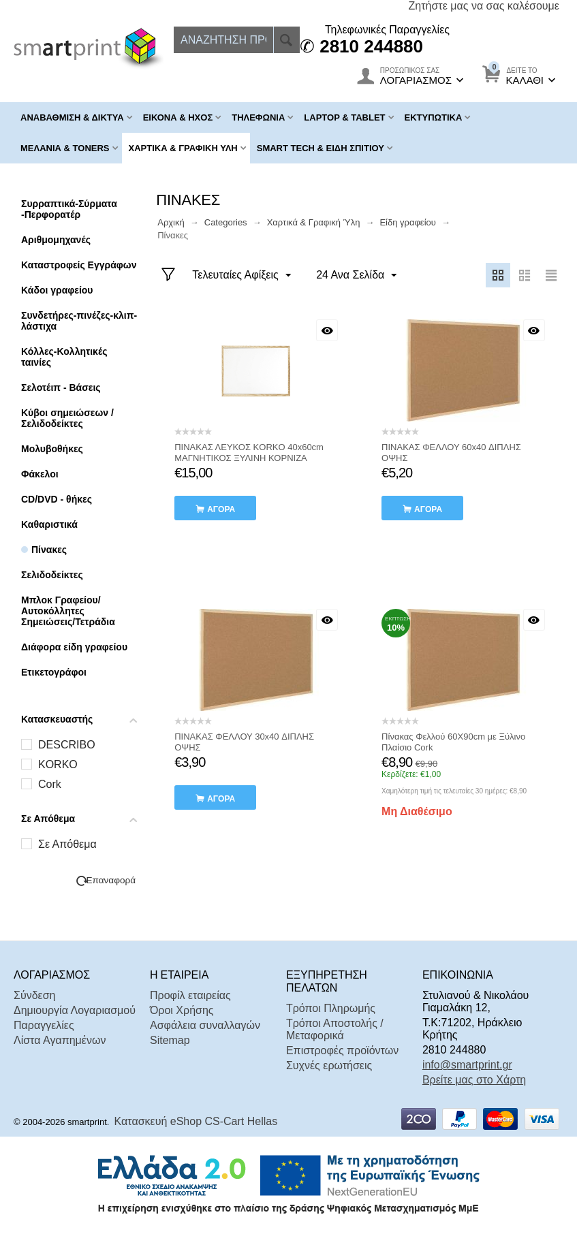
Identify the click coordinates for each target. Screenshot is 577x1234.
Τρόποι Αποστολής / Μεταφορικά (335, 1029)
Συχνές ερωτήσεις (329, 1065)
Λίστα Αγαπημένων (60, 1040)
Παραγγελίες (44, 1025)
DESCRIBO (66, 744)
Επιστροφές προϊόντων (342, 1050)
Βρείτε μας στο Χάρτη (474, 1080)
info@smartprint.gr (467, 1065)
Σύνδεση (34, 995)
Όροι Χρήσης (182, 1010)
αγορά (221, 509)
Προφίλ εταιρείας (190, 995)
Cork (49, 784)
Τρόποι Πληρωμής (330, 1008)
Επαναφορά (111, 880)
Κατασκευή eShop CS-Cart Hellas (196, 1121)
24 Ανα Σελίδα (355, 276)
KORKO (58, 764)
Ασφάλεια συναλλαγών (205, 1025)
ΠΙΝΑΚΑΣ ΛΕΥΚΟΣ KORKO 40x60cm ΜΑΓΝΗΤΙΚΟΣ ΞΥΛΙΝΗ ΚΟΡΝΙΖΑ (249, 452)
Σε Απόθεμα (67, 844)
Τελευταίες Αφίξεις (242, 276)
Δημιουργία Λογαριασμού (75, 1010)
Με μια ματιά (327, 330)
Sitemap (170, 1040)
